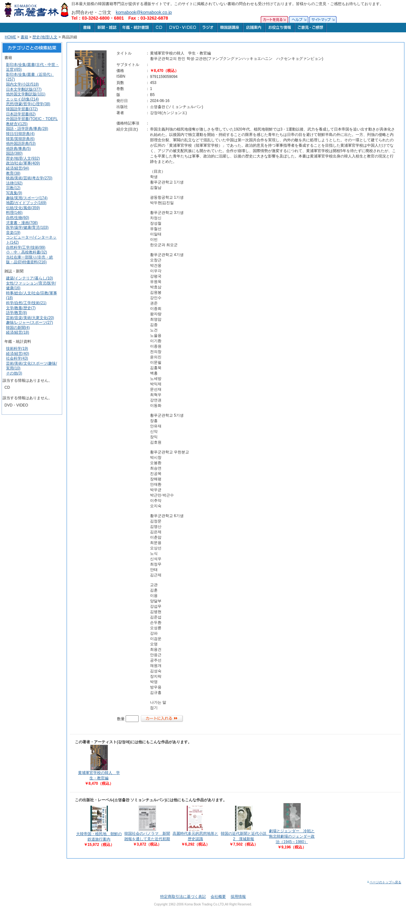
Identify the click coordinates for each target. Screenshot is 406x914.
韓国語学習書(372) (22, 109)
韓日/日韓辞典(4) (20, 133)
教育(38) (13, 173)
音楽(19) (13, 232)
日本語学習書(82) (21, 114)
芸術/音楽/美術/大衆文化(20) (30, 318)
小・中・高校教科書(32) (26, 252)
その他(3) (14, 373)
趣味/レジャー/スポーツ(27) (29, 322)
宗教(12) (13, 188)
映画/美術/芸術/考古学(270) (29, 178)
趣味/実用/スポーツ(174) (27, 198)
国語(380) (14, 153)
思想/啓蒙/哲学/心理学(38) (28, 104)
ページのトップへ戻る (384, 882)
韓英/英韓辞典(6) (20, 139)
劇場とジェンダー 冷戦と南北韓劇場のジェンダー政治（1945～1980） (292, 836)
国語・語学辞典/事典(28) (27, 128)
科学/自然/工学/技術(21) (26, 303)
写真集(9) (14, 193)
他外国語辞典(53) (21, 143)
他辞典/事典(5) (18, 148)
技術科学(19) (17, 348)
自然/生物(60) (17, 217)
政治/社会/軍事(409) (23, 163)
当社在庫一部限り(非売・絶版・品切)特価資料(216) (29, 260)
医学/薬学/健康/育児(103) (27, 227)
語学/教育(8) (16, 312)
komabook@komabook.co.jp (144, 12)
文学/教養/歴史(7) (21, 308)
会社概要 (218, 896)
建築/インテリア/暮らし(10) (29, 278)
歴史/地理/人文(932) (23, 158)
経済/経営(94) (17, 168)
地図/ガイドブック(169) (26, 203)
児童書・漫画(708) (22, 223)
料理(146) (14, 212)
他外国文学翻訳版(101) (25, 94)
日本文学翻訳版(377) (24, 89)
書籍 (24, 37)
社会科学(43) (17, 358)
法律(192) (14, 183)
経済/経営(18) (17, 332)
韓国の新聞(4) (18, 327)
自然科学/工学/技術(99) (25, 247)
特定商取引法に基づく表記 (183, 896)
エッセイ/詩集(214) (22, 99)
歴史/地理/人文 (44, 37)
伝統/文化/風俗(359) (23, 208)
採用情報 (238, 896)
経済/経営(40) (17, 353)
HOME (10, 37)
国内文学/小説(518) (22, 84)
